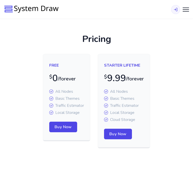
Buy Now (63, 127)
